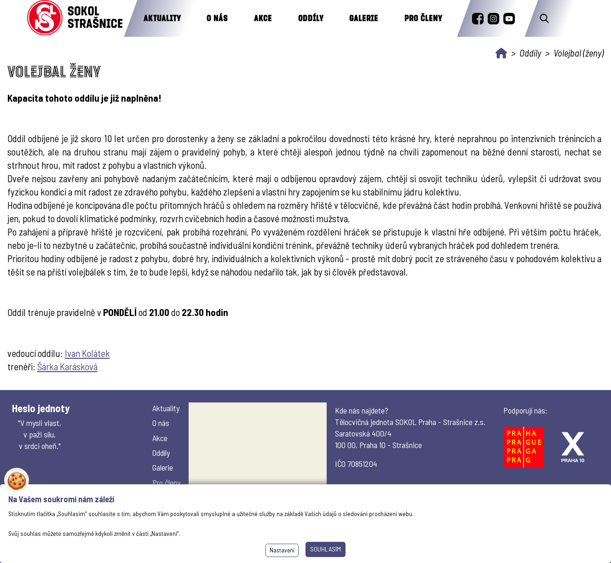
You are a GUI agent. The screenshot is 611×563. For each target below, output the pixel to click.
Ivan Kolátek (87, 353)
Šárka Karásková (67, 366)
